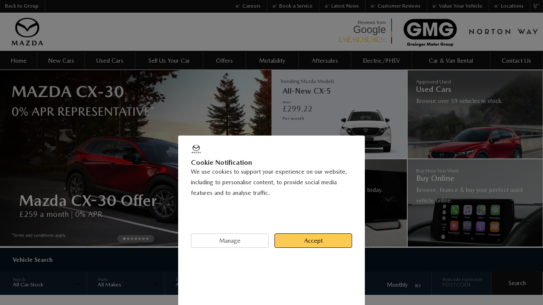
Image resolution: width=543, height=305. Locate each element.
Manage (230, 240)
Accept (313, 240)
